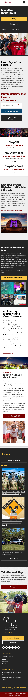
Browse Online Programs (11, 118)
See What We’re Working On (13, 277)
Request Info (14, 24)
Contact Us (13, 642)
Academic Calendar (7, 656)
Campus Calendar (14, 460)
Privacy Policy (6, 674)
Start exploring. (7, 353)
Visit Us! (16, 29)
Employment (5, 661)
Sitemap (11, 695)
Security (4, 663)
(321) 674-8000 (9, 632)
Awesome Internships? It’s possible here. (12, 210)
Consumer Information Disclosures (11, 672)
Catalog (4, 659)
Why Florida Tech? (14, 416)
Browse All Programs (11, 111)
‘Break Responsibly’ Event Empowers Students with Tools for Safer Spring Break (12, 523)
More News (14, 559)
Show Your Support (13, 638)
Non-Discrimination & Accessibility (11, 677)
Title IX (4, 679)
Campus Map (8, 693)
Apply (14, 19)
